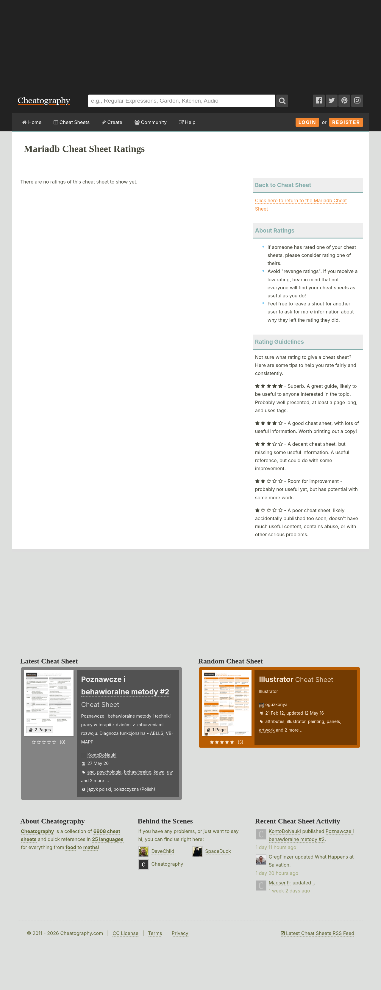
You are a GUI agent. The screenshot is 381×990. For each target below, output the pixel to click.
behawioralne (138, 771)
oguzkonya (276, 704)
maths (90, 847)
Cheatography (37, 831)
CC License (125, 933)
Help (187, 122)
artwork (266, 729)
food (70, 847)
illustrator (296, 721)
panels (333, 721)
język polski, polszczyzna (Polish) (121, 789)
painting (316, 721)
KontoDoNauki (102, 754)
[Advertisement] (190, 44)
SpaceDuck (218, 851)
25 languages (107, 839)
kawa (159, 771)
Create (112, 122)
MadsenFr (280, 883)
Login (307, 122)
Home (31, 122)
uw (170, 771)
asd (91, 771)
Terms (155, 933)
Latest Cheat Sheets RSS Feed (317, 933)
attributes (274, 721)
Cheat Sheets (72, 122)
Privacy (180, 933)
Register (346, 122)
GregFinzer (281, 857)
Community (151, 122)
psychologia (109, 771)
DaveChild (162, 851)
